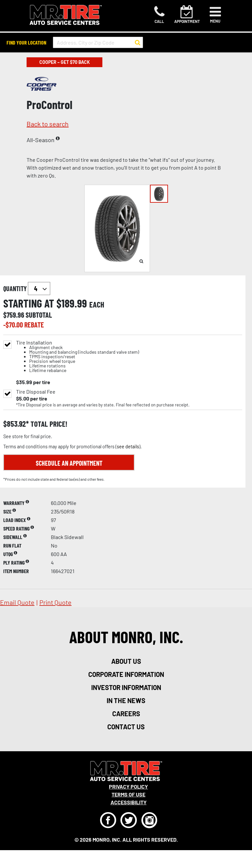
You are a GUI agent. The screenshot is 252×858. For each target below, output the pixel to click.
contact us (126, 727)
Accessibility (129, 802)
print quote (55, 602)
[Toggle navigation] (215, 15)
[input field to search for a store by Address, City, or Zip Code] (98, 42)
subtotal (39, 314)
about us (126, 661)
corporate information (126, 674)
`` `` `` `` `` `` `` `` (39, 288)
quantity (26, 288)
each (96, 304)
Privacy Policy (128, 786)
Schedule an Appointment (69, 463)
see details (128, 446)
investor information (126, 687)
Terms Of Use (128, 794)
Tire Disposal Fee (35, 391)
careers (126, 714)
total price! (48, 424)
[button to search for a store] (137, 42)
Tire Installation (77, 356)
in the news (126, 700)
